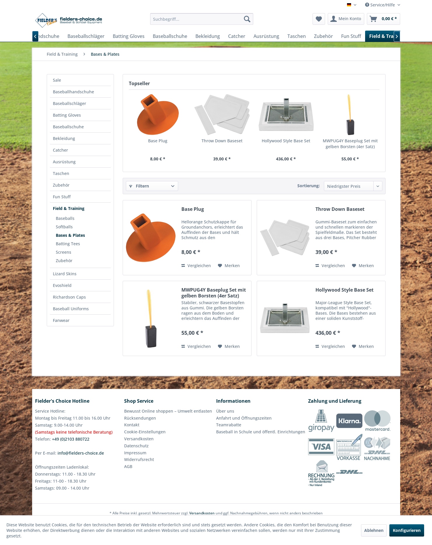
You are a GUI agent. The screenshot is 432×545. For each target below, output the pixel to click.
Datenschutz (136, 445)
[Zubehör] (323, 36)
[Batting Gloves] (129, 36)
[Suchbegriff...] (201, 19)
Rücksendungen (140, 418)
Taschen (61, 173)
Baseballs (65, 218)
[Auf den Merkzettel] (229, 265)
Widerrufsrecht (139, 459)
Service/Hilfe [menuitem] (380, 5)
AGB (128, 466)
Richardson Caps (69, 297)
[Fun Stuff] (351, 36)
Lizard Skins (65, 273)
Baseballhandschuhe (73, 91)
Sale (57, 80)
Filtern (139, 186)
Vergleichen (196, 265)
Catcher (60, 150)
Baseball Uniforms (71, 308)
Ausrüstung (64, 161)
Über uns (225, 411)
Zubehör (61, 185)
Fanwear (61, 320)
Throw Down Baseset (222, 140)
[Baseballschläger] (86, 36)
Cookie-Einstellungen (145, 431)
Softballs (64, 226)
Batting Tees (68, 243)
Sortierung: (308, 185)
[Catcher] (236, 36)
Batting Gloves (67, 115)
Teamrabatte (228, 424)
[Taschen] (296, 36)
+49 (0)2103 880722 (70, 439)
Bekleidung (64, 138)
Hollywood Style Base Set (286, 140)
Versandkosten (139, 438)
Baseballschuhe (68, 126)
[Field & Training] (387, 36)
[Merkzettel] (319, 19)
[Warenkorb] (383, 19)
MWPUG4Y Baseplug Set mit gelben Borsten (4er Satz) (350, 143)
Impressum (135, 452)
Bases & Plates (70, 235)
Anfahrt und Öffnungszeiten (244, 418)
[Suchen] (247, 19)
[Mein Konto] (346, 19)
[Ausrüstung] (266, 36)
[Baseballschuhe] (170, 36)
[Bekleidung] (207, 36)
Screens (63, 252)
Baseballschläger (69, 103)
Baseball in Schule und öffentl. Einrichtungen (260, 431)
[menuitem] (201, 19)
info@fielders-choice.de (81, 453)
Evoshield (62, 285)
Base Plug (157, 140)
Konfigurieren (407, 530)
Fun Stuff (62, 196)
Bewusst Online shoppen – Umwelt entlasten (168, 411)
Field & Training (68, 208)
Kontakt (131, 424)
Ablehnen (374, 530)
